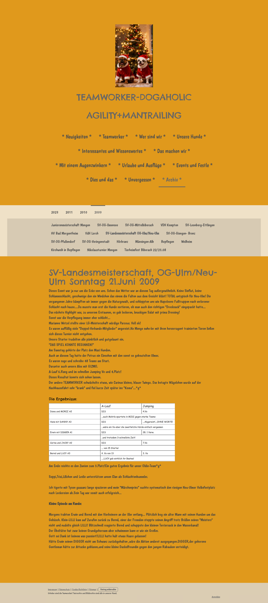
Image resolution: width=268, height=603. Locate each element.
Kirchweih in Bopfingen (65, 250)
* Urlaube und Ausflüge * (141, 165)
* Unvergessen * (139, 179)
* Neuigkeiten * (77, 136)
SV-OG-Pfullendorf (63, 241)
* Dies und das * (101, 179)
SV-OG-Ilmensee (107, 225)
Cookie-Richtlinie (79, 589)
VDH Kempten (169, 225)
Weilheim (186, 241)
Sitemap (92, 589)
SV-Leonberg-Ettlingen (200, 225)
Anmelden (216, 596)
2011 (69, 212)
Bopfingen (167, 241)
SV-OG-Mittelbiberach (139, 225)
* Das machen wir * (171, 151)
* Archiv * (172, 179)
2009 (98, 212)
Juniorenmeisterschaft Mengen (70, 225)
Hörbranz (122, 241)
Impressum (52, 589)
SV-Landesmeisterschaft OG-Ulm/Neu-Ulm (132, 233)
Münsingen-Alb (144, 241)
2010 (83, 212)
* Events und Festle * (193, 165)
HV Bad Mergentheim (64, 233)
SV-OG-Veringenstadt (96, 241)
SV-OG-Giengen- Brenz (180, 233)
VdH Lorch (91, 233)
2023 (54, 212)
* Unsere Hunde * (189, 136)
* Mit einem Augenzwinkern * (83, 165)
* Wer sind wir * (150, 136)
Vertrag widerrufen (108, 589)
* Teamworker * (113, 136)
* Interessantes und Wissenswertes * (112, 151)
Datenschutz (64, 589)
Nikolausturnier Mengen (102, 250)
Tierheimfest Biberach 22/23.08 (145, 250)
